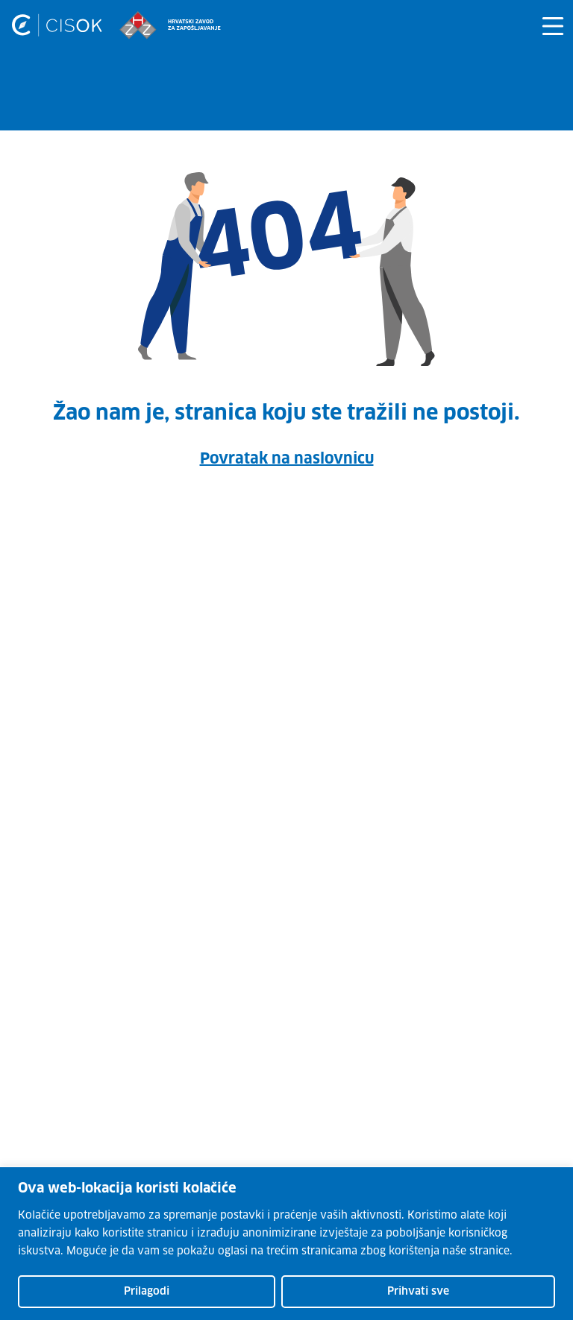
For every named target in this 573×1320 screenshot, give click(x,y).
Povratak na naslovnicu (287, 459)
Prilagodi (146, 1291)
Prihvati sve (418, 1291)
